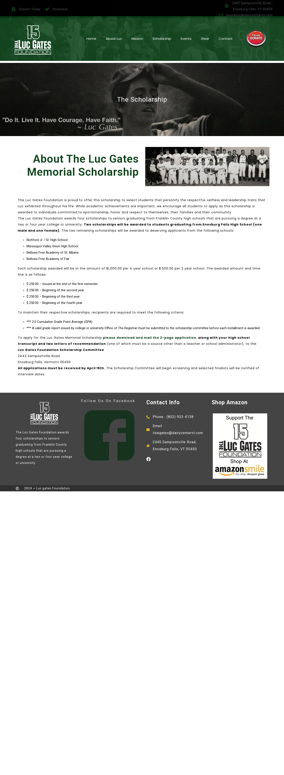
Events (186, 28)
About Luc (114, 28)
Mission (137, 28)
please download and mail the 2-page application (149, 337)
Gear (205, 28)
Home (91, 28)
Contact (226, 28)
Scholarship (162, 28)
